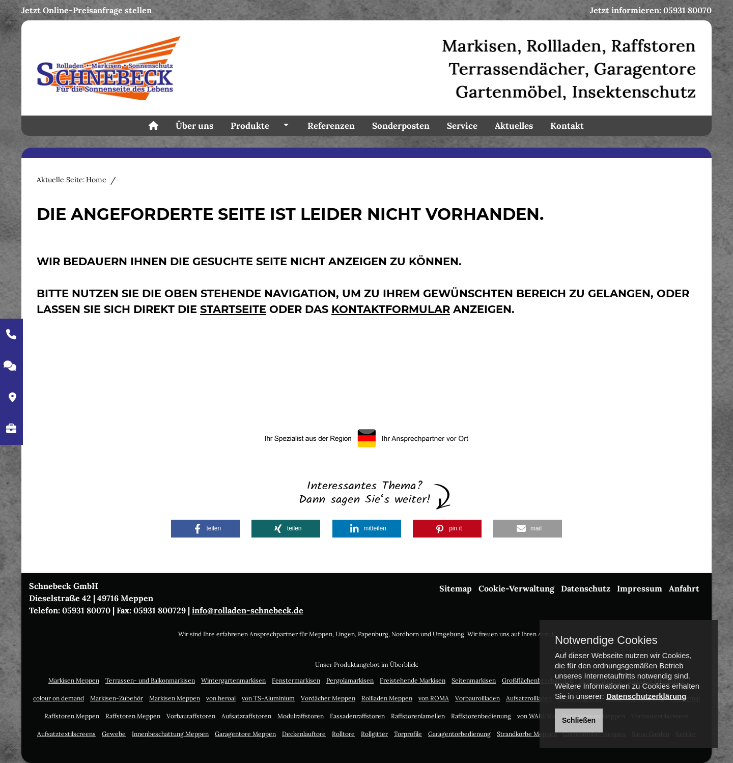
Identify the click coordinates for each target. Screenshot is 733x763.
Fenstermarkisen (296, 680)
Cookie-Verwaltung (516, 588)
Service (462, 125)
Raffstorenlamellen (418, 716)
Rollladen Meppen (386, 698)
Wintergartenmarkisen (233, 680)
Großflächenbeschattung (537, 680)
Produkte (250, 125)
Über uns (194, 125)
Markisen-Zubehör (116, 698)
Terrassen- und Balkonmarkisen (150, 680)
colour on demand (58, 698)
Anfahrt (684, 588)
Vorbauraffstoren (190, 716)
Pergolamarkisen (350, 680)
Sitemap (455, 588)
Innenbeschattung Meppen (170, 734)
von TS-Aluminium (268, 698)
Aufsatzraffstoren (246, 716)
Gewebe (114, 734)
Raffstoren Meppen (71, 716)
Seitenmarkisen (474, 680)
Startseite (233, 309)
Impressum (639, 588)
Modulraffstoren (300, 716)
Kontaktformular (390, 309)
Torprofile (408, 734)
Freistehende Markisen (412, 680)
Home (96, 179)
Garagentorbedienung (459, 734)
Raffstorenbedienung (481, 716)
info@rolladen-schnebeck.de (247, 610)
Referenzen (331, 125)
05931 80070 (687, 10)
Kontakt (567, 125)
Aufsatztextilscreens (66, 734)
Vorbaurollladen (477, 698)
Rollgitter (374, 734)
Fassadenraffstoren (357, 716)
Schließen (579, 720)
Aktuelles (514, 125)
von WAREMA (536, 716)
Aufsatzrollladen (529, 698)
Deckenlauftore (304, 734)
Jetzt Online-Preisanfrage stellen (86, 10)
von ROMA (433, 698)
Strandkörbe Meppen (527, 734)
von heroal (221, 698)
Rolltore (343, 734)
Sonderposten (401, 125)
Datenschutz (585, 588)
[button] (205, 529)
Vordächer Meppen (328, 698)
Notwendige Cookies (606, 640)
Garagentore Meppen (245, 734)
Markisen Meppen (73, 680)
